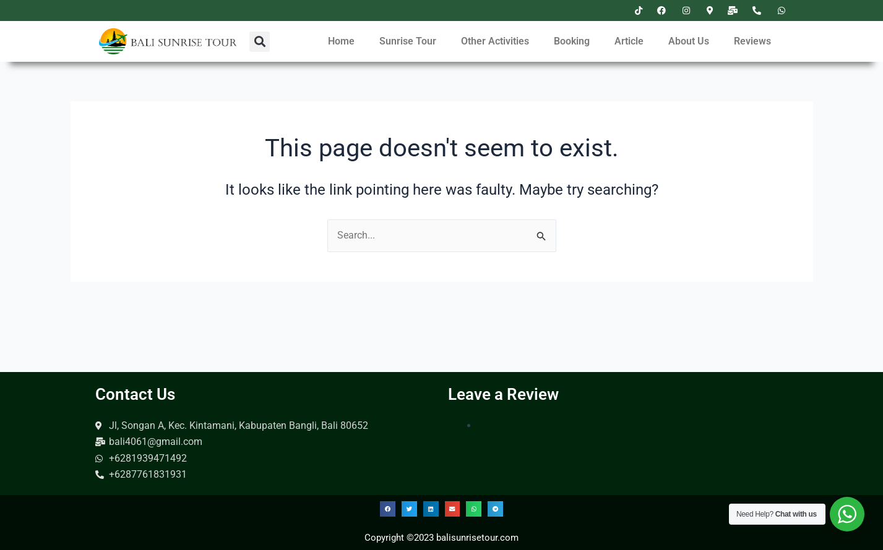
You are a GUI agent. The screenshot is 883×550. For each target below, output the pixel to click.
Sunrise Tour (407, 41)
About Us (688, 41)
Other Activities (495, 41)
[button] (259, 42)
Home (341, 41)
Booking (572, 41)
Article (629, 41)
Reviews (752, 41)
